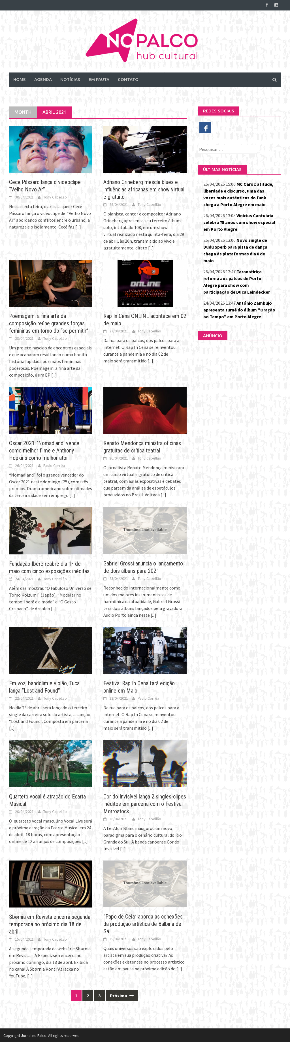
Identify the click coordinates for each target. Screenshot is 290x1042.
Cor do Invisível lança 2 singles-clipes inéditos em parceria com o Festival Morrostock (144, 803)
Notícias (70, 78)
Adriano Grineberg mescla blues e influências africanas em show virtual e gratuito (143, 189)
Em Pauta (99, 78)
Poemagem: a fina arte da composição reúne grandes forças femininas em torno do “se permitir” (48, 323)
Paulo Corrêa (54, 465)
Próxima (122, 995)
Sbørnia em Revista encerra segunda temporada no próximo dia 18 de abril (49, 923)
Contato (128, 78)
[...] (78, 226)
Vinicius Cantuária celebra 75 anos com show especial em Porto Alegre (239, 221)
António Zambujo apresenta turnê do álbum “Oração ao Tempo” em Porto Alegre (239, 309)
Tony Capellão (55, 196)
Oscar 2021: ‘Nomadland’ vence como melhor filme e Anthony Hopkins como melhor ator (44, 450)
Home (19, 78)
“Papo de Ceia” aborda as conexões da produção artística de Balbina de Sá (143, 923)
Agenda (43, 78)
